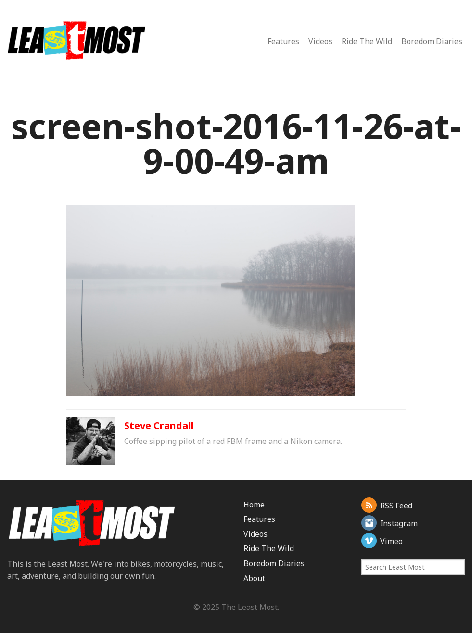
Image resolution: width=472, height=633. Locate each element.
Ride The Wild (367, 41)
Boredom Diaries (431, 41)
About (254, 578)
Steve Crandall (159, 425)
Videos (320, 41)
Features (283, 41)
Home (254, 504)
